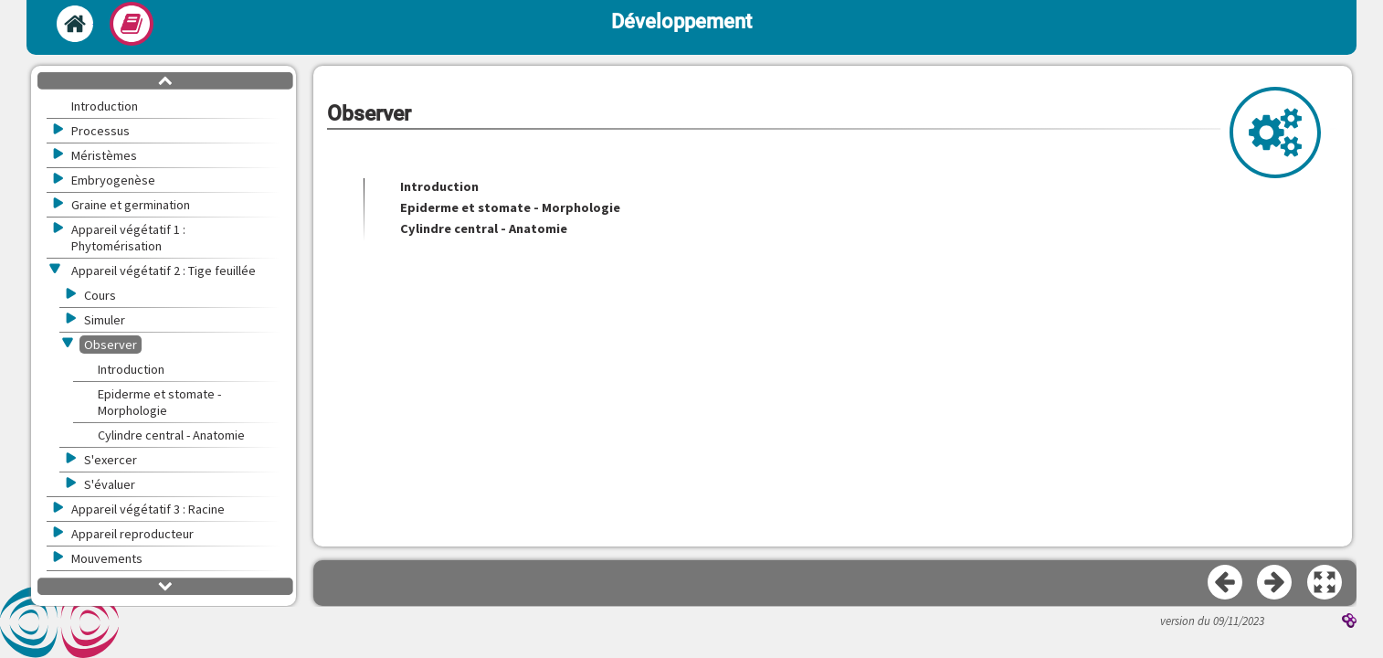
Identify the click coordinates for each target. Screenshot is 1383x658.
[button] (1325, 583)
